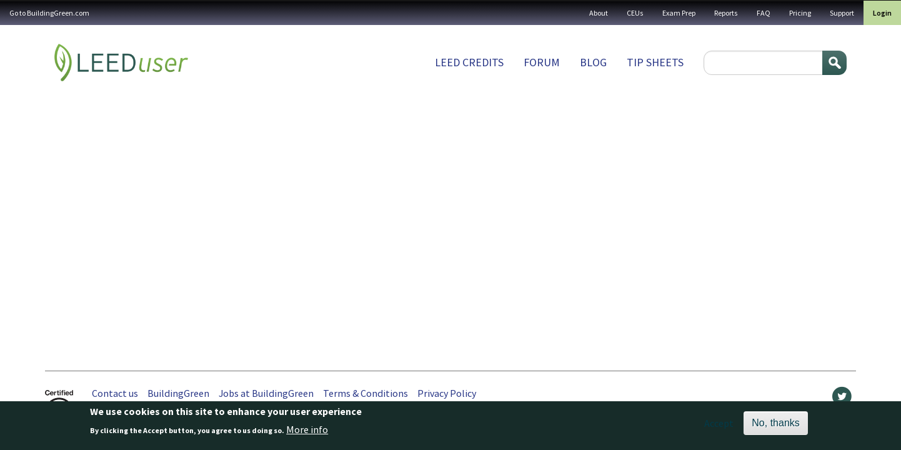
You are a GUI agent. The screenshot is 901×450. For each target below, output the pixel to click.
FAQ (763, 13)
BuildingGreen (178, 393)
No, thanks (775, 424)
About (598, 13)
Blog (593, 62)
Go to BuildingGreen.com (49, 13)
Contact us (115, 393)
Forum (542, 62)
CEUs (635, 13)
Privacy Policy (446, 393)
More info (307, 431)
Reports (726, 13)
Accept (719, 425)
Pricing (800, 13)
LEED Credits (469, 62)
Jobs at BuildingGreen (266, 393)
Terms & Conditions (365, 393)
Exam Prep (678, 13)
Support (842, 13)
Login (882, 13)
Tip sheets (655, 62)
